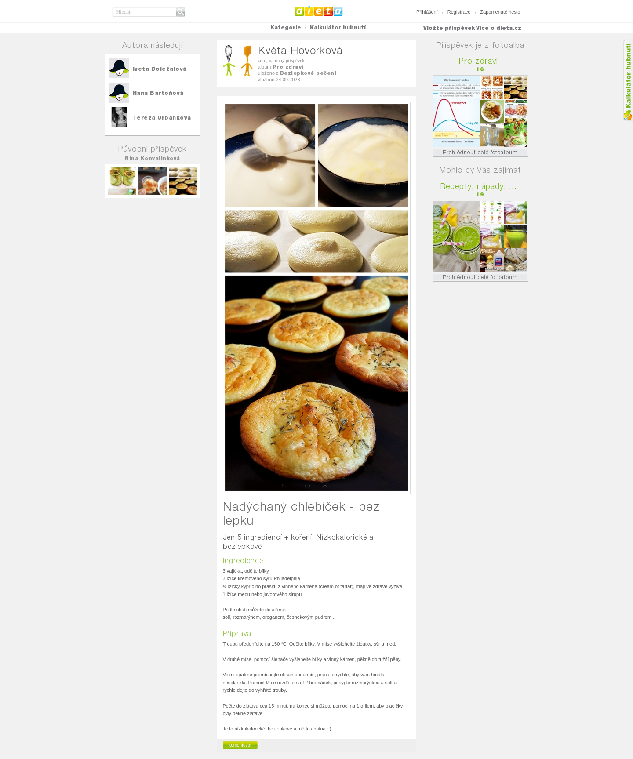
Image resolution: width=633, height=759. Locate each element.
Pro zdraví (288, 67)
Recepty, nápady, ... (478, 186)
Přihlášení (427, 12)
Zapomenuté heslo (500, 12)
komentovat (240, 745)
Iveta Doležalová (160, 68)
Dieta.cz (319, 11)
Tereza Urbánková (162, 117)
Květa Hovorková (300, 50)
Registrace (459, 12)
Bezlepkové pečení (308, 73)
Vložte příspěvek (449, 28)
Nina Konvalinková (152, 158)
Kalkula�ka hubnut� (628, 80)
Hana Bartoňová (158, 93)
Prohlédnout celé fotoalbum (480, 152)
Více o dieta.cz (498, 28)
